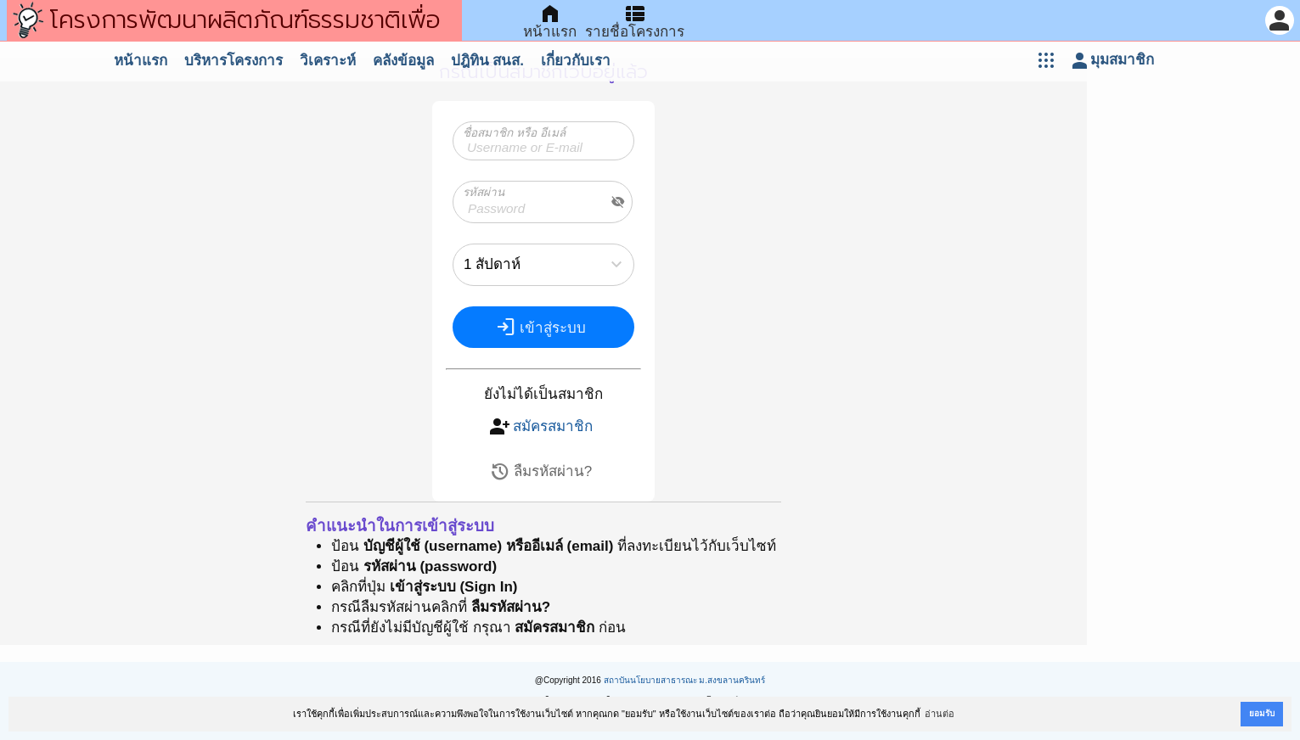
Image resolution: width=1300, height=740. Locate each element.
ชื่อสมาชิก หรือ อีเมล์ (514, 132)
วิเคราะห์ (328, 61)
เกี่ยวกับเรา (576, 61)
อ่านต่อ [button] (939, 714)
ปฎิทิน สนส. (487, 61)
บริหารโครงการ (233, 61)
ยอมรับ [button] (1262, 713)
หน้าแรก (140, 61)
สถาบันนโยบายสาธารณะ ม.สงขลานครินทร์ (685, 680)
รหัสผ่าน (483, 192)
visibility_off (618, 202)
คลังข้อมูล (403, 61)
